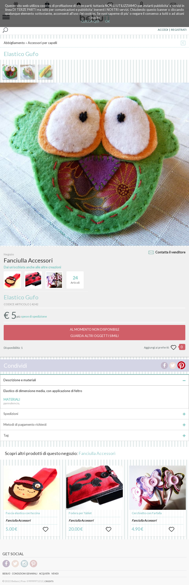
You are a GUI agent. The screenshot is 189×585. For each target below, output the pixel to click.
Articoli (75, 277)
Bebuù (6, 573)
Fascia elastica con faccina (23, 513)
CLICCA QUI (90, 21)
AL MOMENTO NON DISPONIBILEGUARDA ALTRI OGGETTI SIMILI (94, 332)
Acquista (44, 573)
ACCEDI (163, 29)
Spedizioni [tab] (94, 414)
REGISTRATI (179, 29)
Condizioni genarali (24, 573)
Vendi (55, 573)
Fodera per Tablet (80, 513)
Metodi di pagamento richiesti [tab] (94, 424)
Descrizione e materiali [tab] (94, 380)
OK (107, 21)
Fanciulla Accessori (97, 453)
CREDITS (49, 581)
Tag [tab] (94, 435)
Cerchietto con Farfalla (147, 513)
